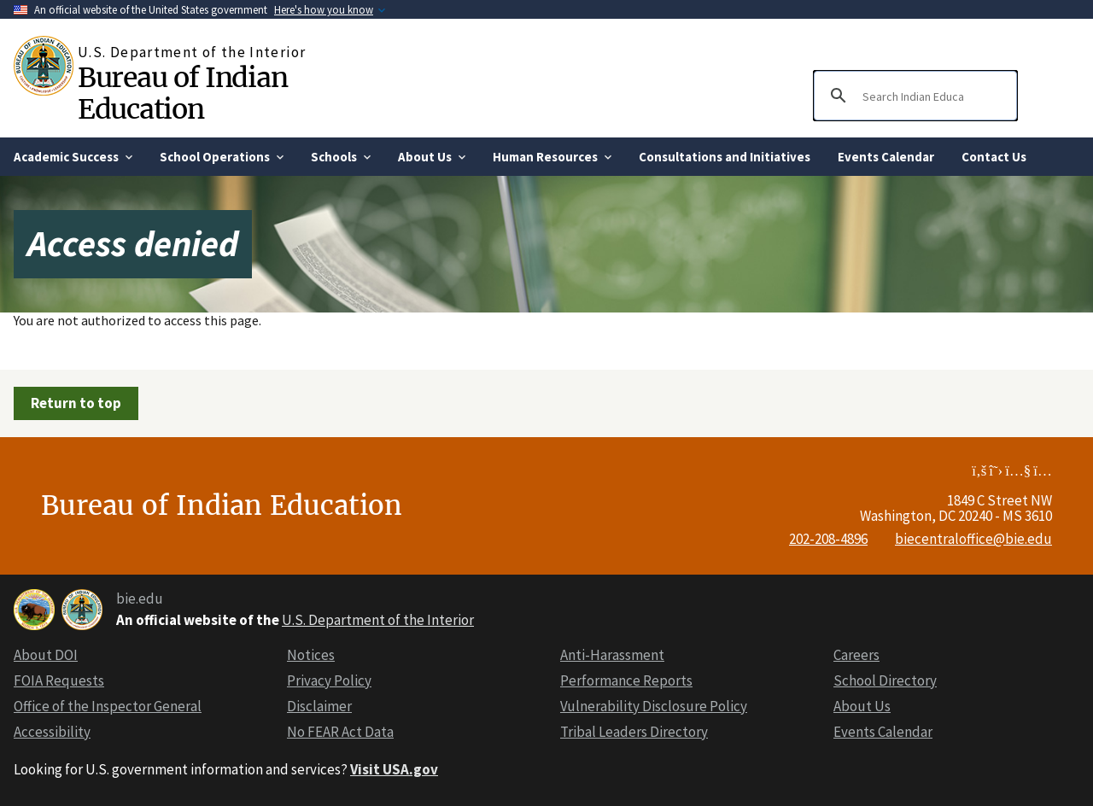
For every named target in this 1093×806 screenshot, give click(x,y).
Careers (856, 654)
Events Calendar (882, 731)
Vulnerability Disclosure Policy (653, 706)
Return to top (76, 403)
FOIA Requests (59, 680)
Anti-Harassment (612, 654)
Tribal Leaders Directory (634, 731)
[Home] (46, 66)
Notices (311, 654)
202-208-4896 (828, 538)
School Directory (885, 680)
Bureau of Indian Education (182, 93)
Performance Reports (626, 680)
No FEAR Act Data (340, 731)
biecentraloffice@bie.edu (973, 538)
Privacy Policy (329, 680)
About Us (862, 706)
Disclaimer (319, 706)
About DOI (46, 654)
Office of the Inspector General (108, 706)
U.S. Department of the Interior (378, 619)
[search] (912, 95)
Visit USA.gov (394, 769)
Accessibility (52, 731)
